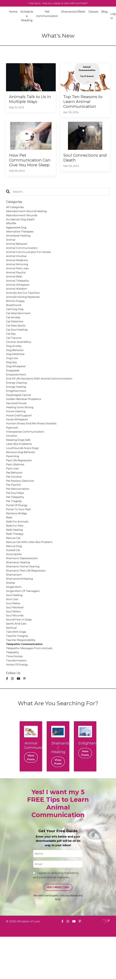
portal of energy (17, 535)
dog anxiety (14, 365)
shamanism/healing (20, 614)
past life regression (20, 487)
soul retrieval (15, 645)
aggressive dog (16, 238)
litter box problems (19, 470)
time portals (14, 697)
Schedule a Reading (26, 16)
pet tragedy (14, 531)
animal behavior (17, 256)
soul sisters (14, 649)
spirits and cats (17, 662)
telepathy (13, 693)
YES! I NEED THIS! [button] (57, 929)
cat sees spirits (16, 343)
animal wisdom (17, 304)
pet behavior (15, 500)
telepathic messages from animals (30, 688)
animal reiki (14, 291)
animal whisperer (18, 300)
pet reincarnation (18, 518)
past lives (13, 496)
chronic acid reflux (19, 361)
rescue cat (13, 570)
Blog (105, 12)
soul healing (14, 631)
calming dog (15, 326)
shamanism (14, 609)
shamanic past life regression (27, 605)
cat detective (15, 339)
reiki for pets (15, 557)
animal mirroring (17, 278)
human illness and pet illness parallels (32, 448)
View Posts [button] (31, 799)
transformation (16, 701)
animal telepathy (18, 295)
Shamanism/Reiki (73, 12)
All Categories (15, 217)
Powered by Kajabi (100, 971)
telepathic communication (25, 684)
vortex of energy (17, 706)
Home (13, 12)
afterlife (11, 234)
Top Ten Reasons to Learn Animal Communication (85, 103)
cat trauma (14, 356)
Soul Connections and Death (82, 160)
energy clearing (17, 404)
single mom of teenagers (23, 627)
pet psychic (14, 514)
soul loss (12, 636)
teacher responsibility (21, 679)
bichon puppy (15, 317)
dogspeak (13, 391)
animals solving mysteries (24, 313)
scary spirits (14, 588)
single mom (14, 623)
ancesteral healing (19, 247)
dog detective (16, 374)
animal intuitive (17, 269)
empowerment (16, 396)
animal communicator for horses (29, 265)
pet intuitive (14, 505)
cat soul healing (17, 348)
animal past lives (18, 282)
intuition (12, 461)
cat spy (11, 352)
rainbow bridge (17, 544)
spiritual (11, 666)
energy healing (16, 409)
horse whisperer (17, 444)
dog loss (12, 378)
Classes (94, 12)
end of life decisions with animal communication (41, 400)
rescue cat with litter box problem (30, 575)
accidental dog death (21, 230)
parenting (13, 483)
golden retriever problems (24, 422)
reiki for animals (18, 553)
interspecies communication (25, 457)
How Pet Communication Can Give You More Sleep (30, 166)
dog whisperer (16, 387)
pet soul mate (15, 522)
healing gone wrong (20, 431)
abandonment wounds (22, 225)
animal (11, 252)
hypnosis (12, 452)
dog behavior (15, 369)
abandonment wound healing (27, 221)
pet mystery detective (21, 509)
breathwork (14, 321)
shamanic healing (18, 596)
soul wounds (15, 653)
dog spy (12, 383)
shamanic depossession (22, 592)
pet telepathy (15, 527)
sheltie (10, 618)
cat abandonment (18, 330)
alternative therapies (20, 243)
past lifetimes (15, 492)
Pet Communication (47, 14)
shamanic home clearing (23, 601)
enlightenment (16, 413)
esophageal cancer (19, 417)
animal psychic (16, 286)
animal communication (22, 260)
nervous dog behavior (21, 479)
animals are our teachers (24, 308)
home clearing (16, 435)
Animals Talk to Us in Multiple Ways (29, 100)
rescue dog (14, 579)
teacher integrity (17, 675)
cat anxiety (14, 334)
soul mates (13, 640)
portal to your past (19, 540)
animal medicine (17, 273)
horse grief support (19, 439)
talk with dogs (16, 671)
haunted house (16, 426)
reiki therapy (15, 566)
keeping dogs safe (19, 465)
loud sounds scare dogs (23, 474)
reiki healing (15, 562)
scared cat (13, 583)
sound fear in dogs (19, 658)
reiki (9, 548)
